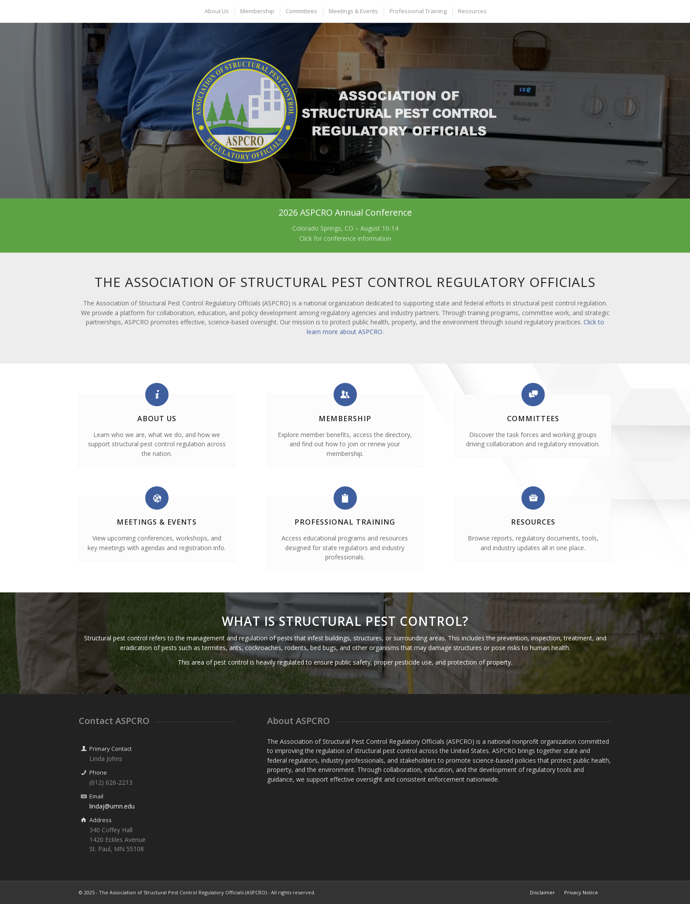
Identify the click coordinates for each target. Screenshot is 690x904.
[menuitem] (216, 11)
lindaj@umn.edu (112, 806)
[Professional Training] (345, 498)
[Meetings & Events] (157, 498)
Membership (345, 418)
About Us (156, 418)
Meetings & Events (157, 522)
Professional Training (344, 522)
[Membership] (345, 394)
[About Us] (157, 394)
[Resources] (533, 498)
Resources (533, 522)
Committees (533, 418)
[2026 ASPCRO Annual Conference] (345, 225)
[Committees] (533, 394)
